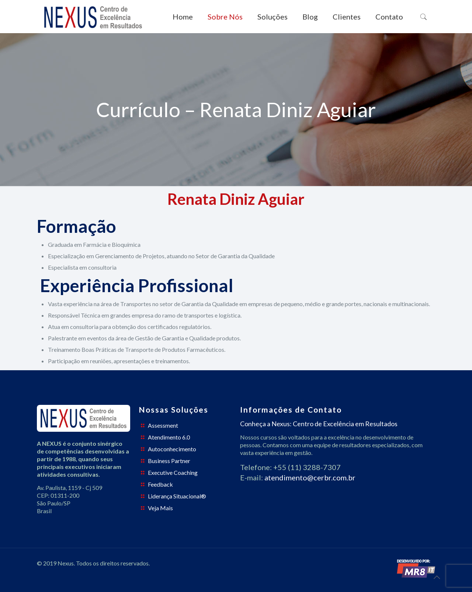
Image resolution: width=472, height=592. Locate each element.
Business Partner (169, 460)
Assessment (163, 425)
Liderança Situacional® (177, 496)
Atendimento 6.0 (169, 437)
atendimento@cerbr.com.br (309, 477)
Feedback (160, 484)
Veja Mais (160, 507)
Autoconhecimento (172, 448)
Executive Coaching (173, 472)
